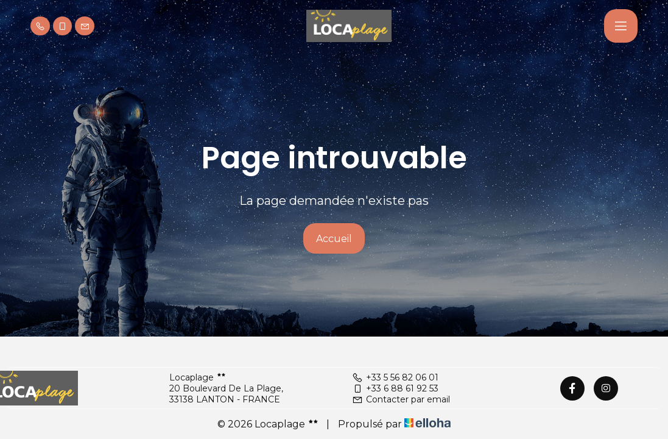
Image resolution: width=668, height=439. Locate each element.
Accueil (334, 238)
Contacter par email (401, 399)
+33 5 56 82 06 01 (395, 377)
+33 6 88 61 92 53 (395, 388)
